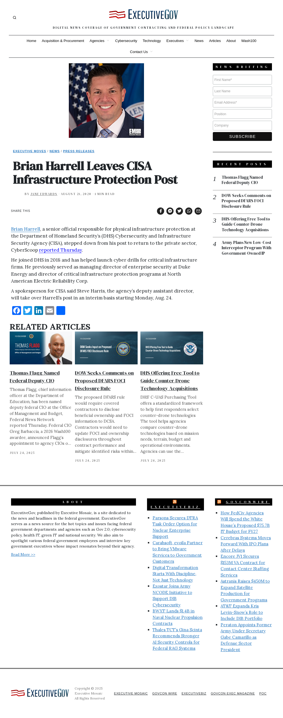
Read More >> (23, 554)
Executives (175, 41)
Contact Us (139, 52)
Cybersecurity (126, 41)
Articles (215, 41)
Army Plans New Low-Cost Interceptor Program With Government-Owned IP (247, 248)
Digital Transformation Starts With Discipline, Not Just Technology (175, 574)
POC (263, 693)
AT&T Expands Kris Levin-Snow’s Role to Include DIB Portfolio (242, 612)
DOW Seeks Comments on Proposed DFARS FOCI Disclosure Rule (104, 380)
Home (31, 41)
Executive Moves (29, 151)
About (231, 41)
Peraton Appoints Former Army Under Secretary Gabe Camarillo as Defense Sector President (246, 637)
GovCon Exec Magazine (232, 693)
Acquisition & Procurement (63, 41)
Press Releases (79, 151)
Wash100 (248, 41)
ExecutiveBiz (175, 507)
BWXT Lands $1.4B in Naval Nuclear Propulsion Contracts (178, 617)
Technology (152, 41)
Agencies (97, 41)
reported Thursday (60, 250)
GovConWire (248, 502)
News (199, 41)
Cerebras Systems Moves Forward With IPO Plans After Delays (246, 544)
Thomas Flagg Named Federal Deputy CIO (242, 180)
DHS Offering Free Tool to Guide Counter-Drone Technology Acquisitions (170, 380)
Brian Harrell (25, 229)
